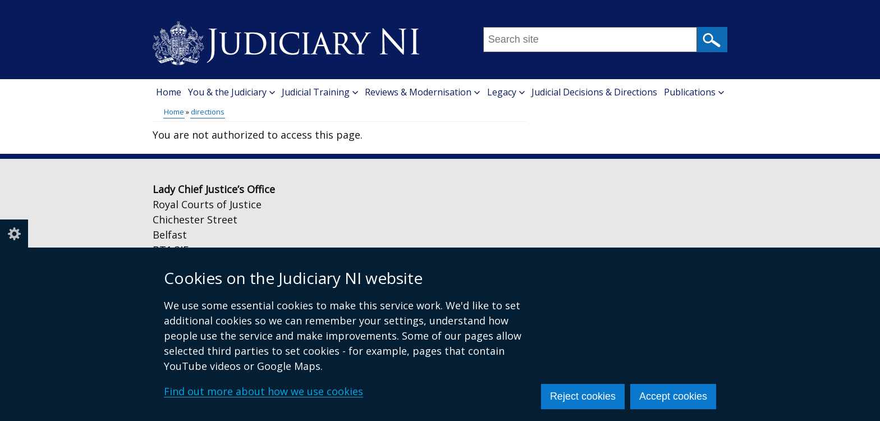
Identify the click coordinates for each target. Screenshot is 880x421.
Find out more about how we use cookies (263, 391)
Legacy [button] (506, 92)
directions (207, 112)
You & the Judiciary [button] (231, 92)
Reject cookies (583, 396)
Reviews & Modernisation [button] (422, 92)
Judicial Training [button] (320, 92)
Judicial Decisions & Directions (594, 92)
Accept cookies (673, 396)
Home (168, 92)
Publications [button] (694, 92)
